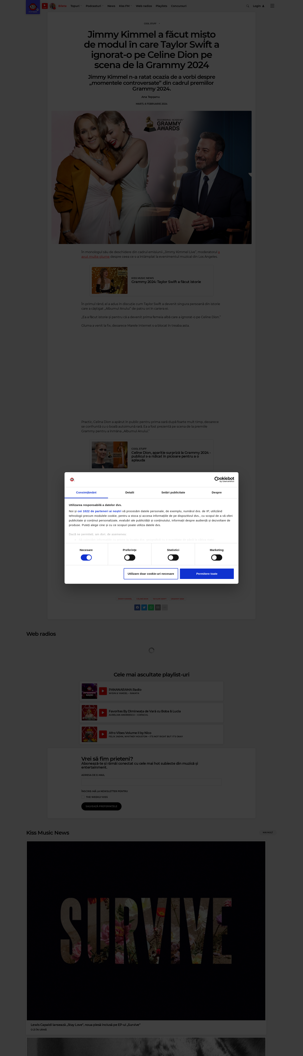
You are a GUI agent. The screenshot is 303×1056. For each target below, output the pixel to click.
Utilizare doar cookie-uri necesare (151, 573)
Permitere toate (206, 573)
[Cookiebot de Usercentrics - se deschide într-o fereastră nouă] (217, 479)
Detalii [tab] (129, 492)
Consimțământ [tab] (86, 492)
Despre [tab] (217, 492)
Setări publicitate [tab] (173, 492)
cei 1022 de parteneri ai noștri (99, 511)
